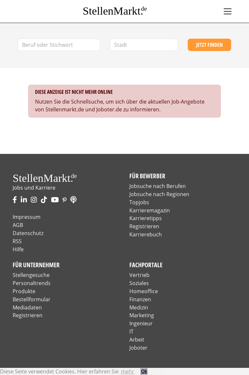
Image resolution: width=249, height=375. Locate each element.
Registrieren (144, 226)
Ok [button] (144, 371)
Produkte (24, 291)
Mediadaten (27, 307)
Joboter (138, 347)
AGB (18, 225)
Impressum (27, 216)
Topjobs (139, 202)
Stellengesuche (31, 275)
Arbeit (136, 339)
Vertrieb (139, 275)
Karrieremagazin (149, 210)
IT (131, 331)
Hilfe (18, 249)
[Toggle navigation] (227, 11)
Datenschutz (28, 233)
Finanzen (140, 299)
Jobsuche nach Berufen (157, 186)
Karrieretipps (145, 218)
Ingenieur (141, 323)
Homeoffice (143, 291)
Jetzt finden (209, 44)
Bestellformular (32, 299)
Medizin (138, 307)
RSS (17, 241)
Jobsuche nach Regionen (159, 194)
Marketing (141, 315)
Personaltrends (32, 283)
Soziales (139, 283)
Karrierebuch (145, 234)
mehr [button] (127, 371)
